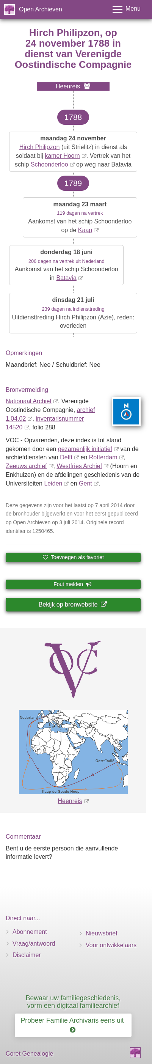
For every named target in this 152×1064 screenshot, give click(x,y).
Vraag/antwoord (34, 943)
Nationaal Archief (29, 401)
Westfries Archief (79, 466)
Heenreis (70, 801)
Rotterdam (103, 457)
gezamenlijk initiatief (85, 449)
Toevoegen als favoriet (73, 557)
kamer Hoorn (62, 155)
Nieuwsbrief (102, 933)
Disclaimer (27, 955)
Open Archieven (40, 9)
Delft (66, 457)
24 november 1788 (67, 43)
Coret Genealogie (29, 1053)
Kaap (85, 230)
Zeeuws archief (26, 466)
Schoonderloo (49, 164)
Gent (85, 483)
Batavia (66, 278)
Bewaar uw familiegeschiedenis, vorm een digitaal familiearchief (73, 1001)
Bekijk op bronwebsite (73, 604)
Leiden (53, 483)
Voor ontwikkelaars (111, 945)
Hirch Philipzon (39, 147)
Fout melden (72, 584)
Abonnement (30, 932)
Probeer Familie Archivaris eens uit (73, 1025)
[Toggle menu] (126, 9)
